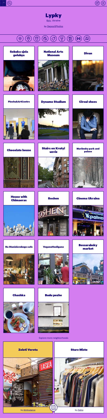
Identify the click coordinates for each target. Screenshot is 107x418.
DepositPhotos (55, 26)
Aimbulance (29, 410)
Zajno (80, 410)
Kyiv (49, 20)
